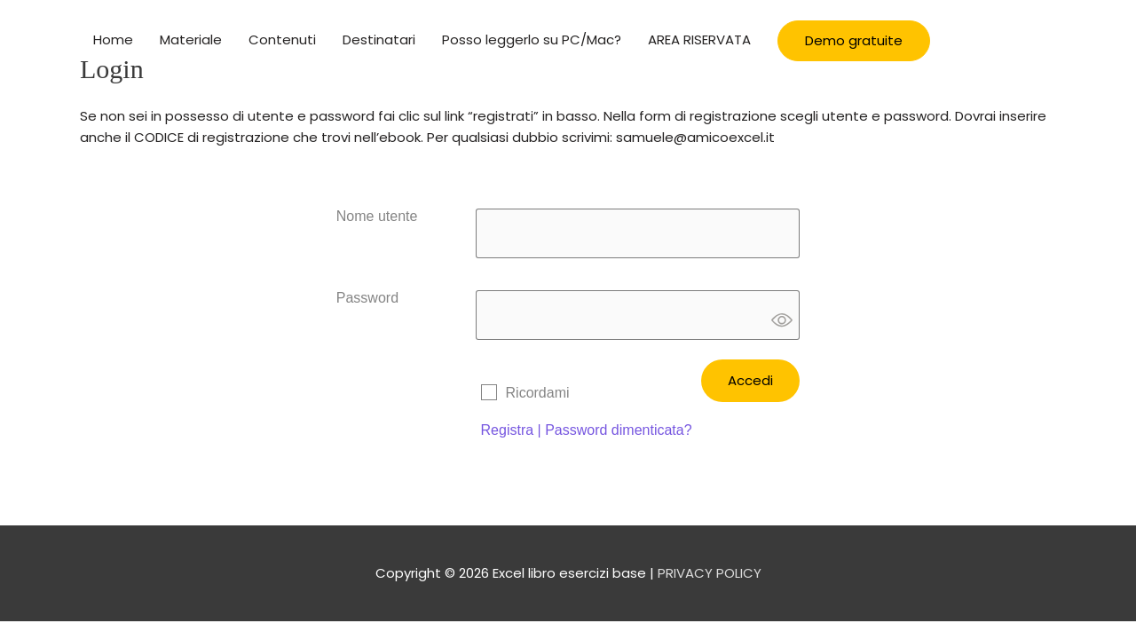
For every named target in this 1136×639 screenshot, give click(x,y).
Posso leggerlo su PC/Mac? (531, 39)
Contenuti (282, 39)
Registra (507, 430)
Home (113, 39)
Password (367, 297)
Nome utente (377, 216)
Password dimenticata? (618, 430)
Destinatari (379, 39)
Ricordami (538, 392)
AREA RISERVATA (699, 39)
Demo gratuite (854, 40)
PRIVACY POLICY (709, 573)
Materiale (191, 39)
